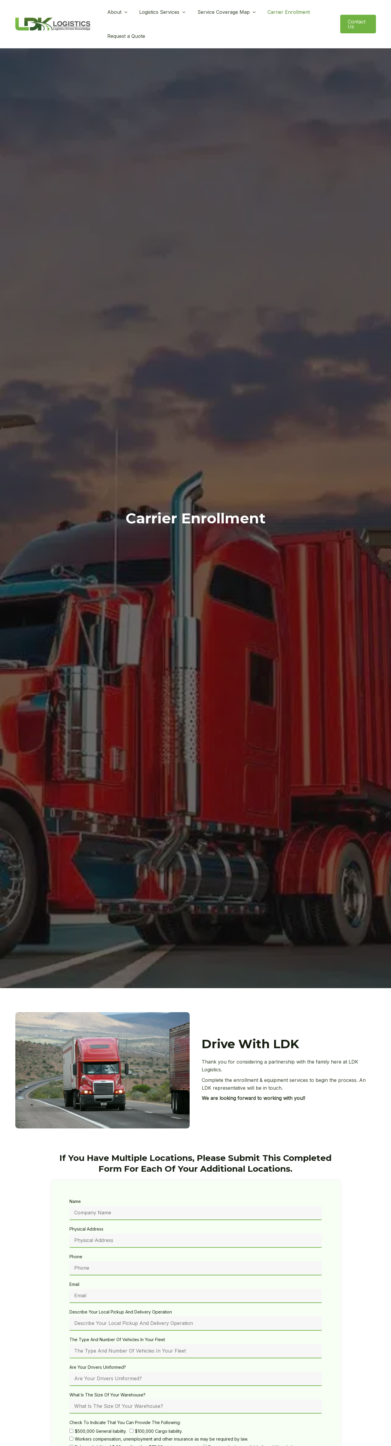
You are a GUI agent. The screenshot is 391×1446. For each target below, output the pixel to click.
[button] (123, 14)
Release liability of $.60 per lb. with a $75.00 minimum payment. (137, 1427)
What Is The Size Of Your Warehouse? (107, 1375)
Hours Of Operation (88, 1439)
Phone (75, 1236)
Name (75, 1181)
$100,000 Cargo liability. (158, 1411)
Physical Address (86, 1209)
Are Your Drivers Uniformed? (97, 1347)
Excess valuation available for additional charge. (256, 1427)
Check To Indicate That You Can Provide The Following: (125, 1402)
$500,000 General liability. (101, 1411)
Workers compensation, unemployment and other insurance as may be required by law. (161, 1419)
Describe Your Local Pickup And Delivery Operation (120, 1292)
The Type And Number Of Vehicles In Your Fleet (117, 1319)
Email (74, 1264)
